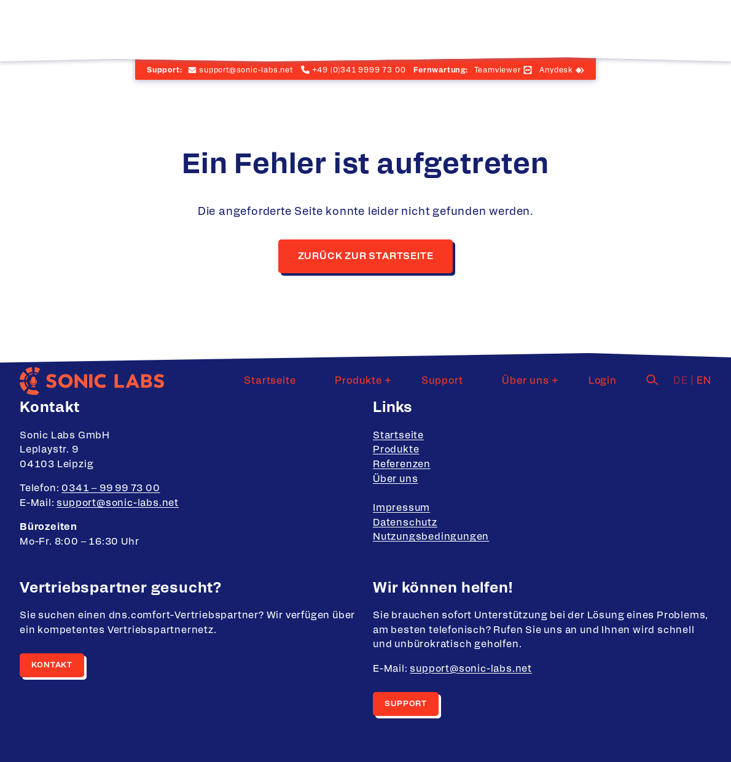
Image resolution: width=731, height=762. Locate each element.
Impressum (401, 508)
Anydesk (556, 70)
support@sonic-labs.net (118, 503)
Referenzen (402, 464)
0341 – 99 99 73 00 (110, 488)
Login (612, 28)
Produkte (407, 28)
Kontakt (51, 665)
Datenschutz (405, 522)
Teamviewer (497, 70)
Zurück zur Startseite (366, 256)
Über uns (545, 28)
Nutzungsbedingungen (431, 537)
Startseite (338, 28)
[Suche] (652, 26)
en (704, 28)
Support (481, 28)
